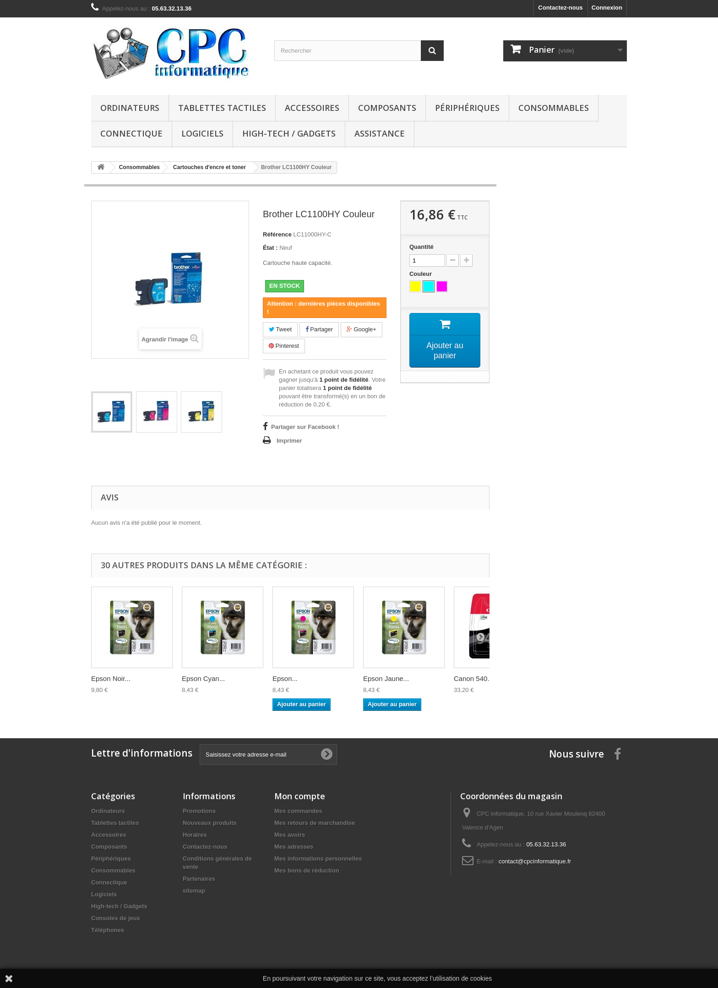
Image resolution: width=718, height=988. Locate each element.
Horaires (195, 834)
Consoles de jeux (115, 918)
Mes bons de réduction (306, 870)
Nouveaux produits (210, 822)
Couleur (421, 273)
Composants (387, 107)
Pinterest (284, 345)
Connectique (131, 133)
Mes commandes (298, 810)
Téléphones (107, 930)
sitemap (194, 890)
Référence (277, 234)
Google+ (361, 329)
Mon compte (299, 795)
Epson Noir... (111, 678)
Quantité (421, 246)
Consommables (553, 107)
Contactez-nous (560, 7)
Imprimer (289, 440)
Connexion (607, 7)
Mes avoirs (289, 834)
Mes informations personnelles (318, 858)
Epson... (285, 678)
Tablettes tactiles (222, 107)
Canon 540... (473, 678)
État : (270, 247)
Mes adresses (293, 846)
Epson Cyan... (203, 678)
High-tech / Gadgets (289, 133)
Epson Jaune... (386, 678)
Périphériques (467, 107)
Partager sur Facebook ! (305, 426)
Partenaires (199, 878)
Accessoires (312, 107)
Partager (319, 329)
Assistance (379, 133)
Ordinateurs (129, 107)
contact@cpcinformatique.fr (535, 861)
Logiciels (202, 133)
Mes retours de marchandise (314, 822)
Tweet (280, 329)
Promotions (199, 810)
